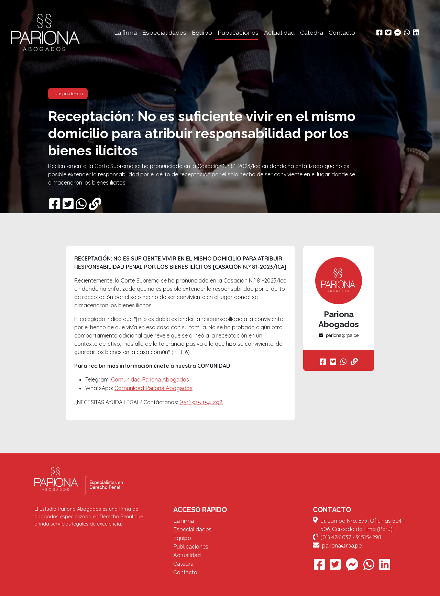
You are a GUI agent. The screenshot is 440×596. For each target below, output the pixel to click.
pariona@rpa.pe (339, 335)
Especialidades (164, 32)
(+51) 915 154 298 (201, 402)
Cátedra (311, 32)
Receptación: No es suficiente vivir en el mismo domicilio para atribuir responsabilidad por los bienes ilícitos (201, 133)
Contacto (342, 32)
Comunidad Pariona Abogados (150, 379)
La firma (125, 32)
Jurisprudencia (68, 93)
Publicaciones (238, 32)
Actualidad (279, 32)
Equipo (202, 32)
